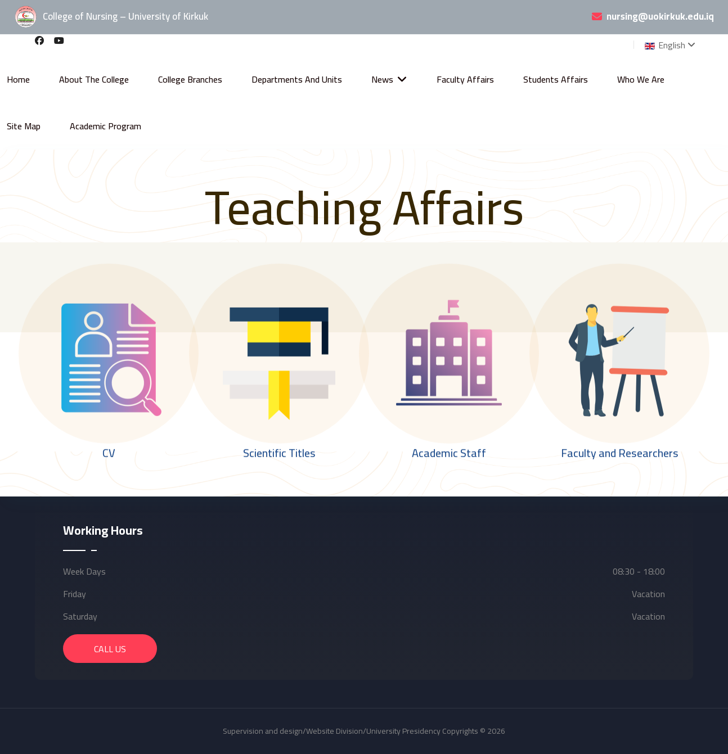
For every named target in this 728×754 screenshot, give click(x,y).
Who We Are (640, 79)
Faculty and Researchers (619, 453)
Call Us (110, 648)
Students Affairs (555, 79)
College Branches (190, 79)
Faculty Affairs (465, 79)
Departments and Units (296, 79)
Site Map (24, 126)
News (382, 79)
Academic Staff (449, 453)
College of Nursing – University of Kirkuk (111, 17)
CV (108, 453)
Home (18, 79)
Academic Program (105, 126)
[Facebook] (39, 40)
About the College (94, 79)
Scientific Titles (278, 453)
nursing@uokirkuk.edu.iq (660, 17)
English (663, 45)
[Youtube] (59, 40)
